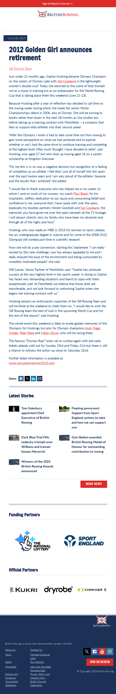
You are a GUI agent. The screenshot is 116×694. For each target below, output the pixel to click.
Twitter (27, 378)
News (8, 654)
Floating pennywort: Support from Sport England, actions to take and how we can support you (89, 417)
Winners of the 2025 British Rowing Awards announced (37, 466)
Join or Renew (100, 662)
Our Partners (37, 661)
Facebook (21, 378)
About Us (10, 649)
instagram (109, 651)
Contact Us (36, 649)
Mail (39, 378)
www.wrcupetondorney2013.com (31, 363)
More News (94, 484)
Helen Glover (50, 333)
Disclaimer (10, 666)
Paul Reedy (81, 193)
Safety (8, 661)
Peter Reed (27, 333)
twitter (87, 651)
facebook (94, 651)
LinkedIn (33, 378)
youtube (102, 651)
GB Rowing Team (20, 68)
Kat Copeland (66, 81)
